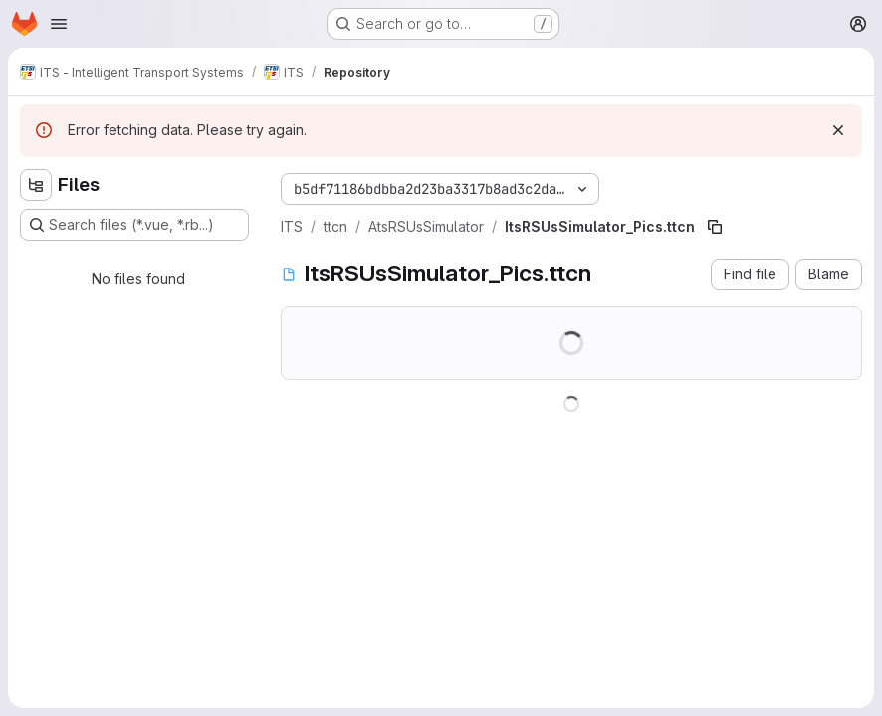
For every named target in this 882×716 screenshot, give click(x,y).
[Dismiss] (838, 130)
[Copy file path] (715, 227)
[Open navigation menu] (59, 24)
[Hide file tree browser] (36, 185)
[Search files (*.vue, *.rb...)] (134, 225)
